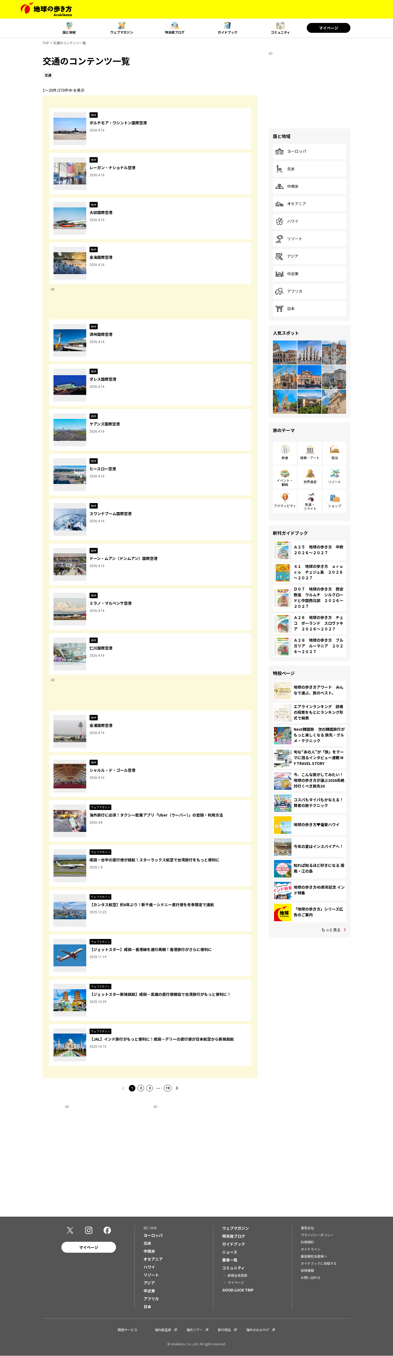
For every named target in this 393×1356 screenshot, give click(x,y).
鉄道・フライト (310, 506)
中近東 (287, 273)
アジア (286, 256)
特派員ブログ (174, 32)
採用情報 (307, 1270)
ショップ (334, 505)
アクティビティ (285, 505)
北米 (285, 169)
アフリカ (288, 291)
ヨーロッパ (290, 151)
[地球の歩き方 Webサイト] (46, 9)
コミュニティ (280, 32)
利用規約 (307, 1242)
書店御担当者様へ (314, 1256)
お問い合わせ (310, 1277)
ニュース (229, 1252)
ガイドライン (310, 1249)
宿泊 (334, 457)
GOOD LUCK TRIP (238, 1290)
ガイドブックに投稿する (319, 1263)
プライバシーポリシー (317, 1234)
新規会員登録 (237, 1275)
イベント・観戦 (285, 482)
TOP (46, 42)
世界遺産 (310, 481)
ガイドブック (227, 32)
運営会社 (307, 1227)
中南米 (287, 186)
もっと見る (331, 929)
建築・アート (310, 457)
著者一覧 (229, 1260)
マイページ (328, 28)
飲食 (285, 457)
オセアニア (290, 203)
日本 (285, 308)
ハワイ (287, 221)
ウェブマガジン (121, 32)
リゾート (288, 238)
